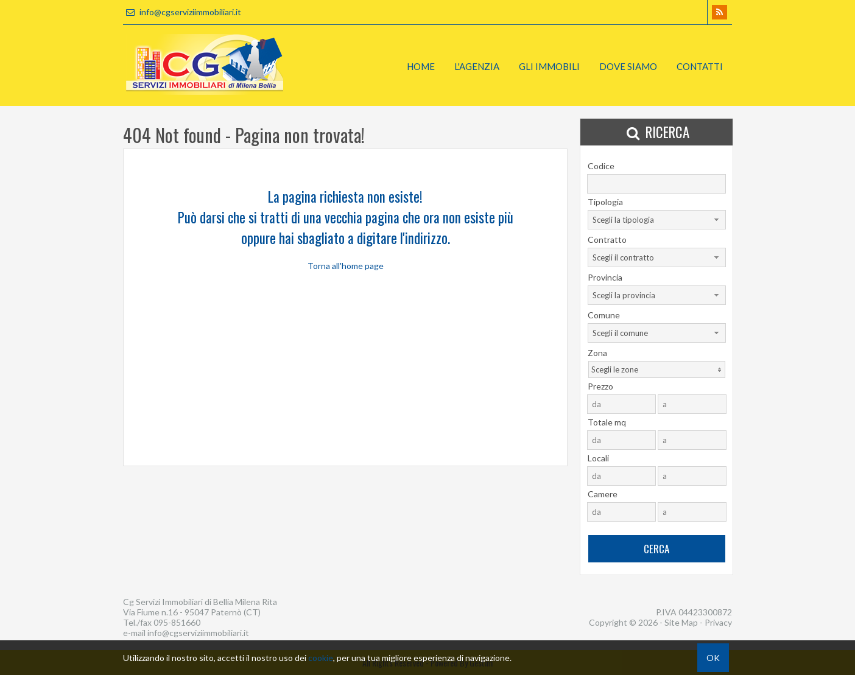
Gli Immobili (549, 66)
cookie (320, 657)
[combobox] (657, 219)
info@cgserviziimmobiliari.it (182, 12)
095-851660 (176, 622)
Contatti (700, 66)
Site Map (681, 622)
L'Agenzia (476, 66)
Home (421, 66)
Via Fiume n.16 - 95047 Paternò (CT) (192, 612)
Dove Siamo (628, 66)
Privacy (718, 622)
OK (713, 657)
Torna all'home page (346, 266)
